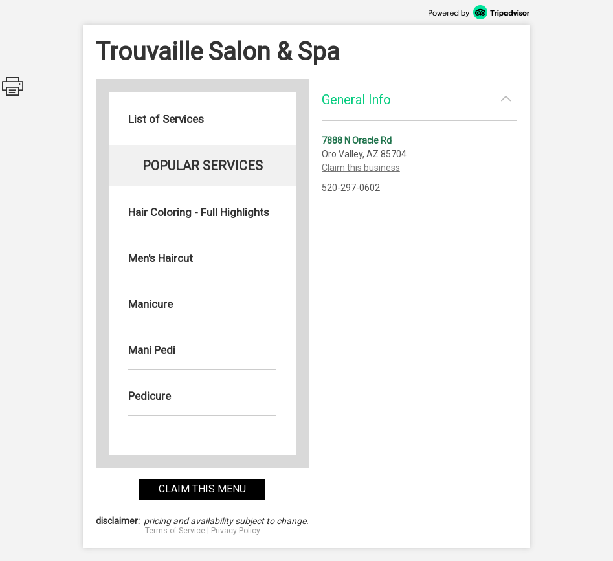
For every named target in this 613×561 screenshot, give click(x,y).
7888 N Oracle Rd (357, 140)
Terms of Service (175, 530)
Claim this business (361, 167)
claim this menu (202, 489)
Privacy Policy (235, 530)
